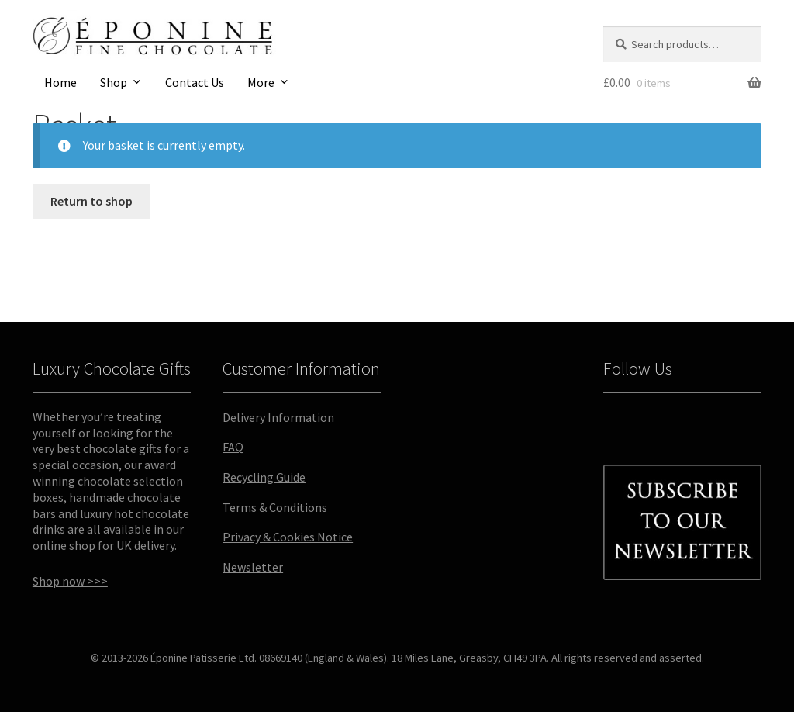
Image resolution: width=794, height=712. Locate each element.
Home (60, 82)
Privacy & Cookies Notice (288, 536)
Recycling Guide (264, 477)
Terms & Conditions (275, 507)
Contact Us (194, 82)
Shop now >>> (70, 581)
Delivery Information (278, 417)
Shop (113, 82)
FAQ (233, 447)
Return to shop (91, 201)
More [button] (260, 82)
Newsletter (253, 567)
